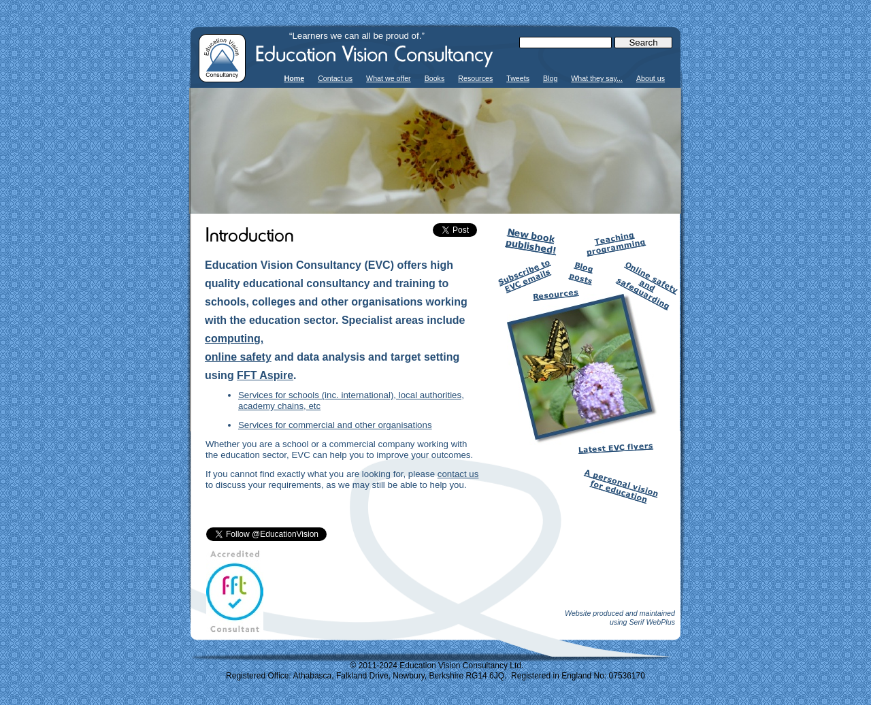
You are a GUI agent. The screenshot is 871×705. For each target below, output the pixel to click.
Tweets (517, 78)
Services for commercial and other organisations (335, 425)
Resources (475, 78)
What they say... (597, 78)
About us (650, 78)
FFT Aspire (265, 375)
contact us (458, 474)
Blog (550, 78)
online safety (238, 357)
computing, (234, 338)
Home (294, 78)
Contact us (335, 78)
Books (435, 78)
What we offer (388, 78)
